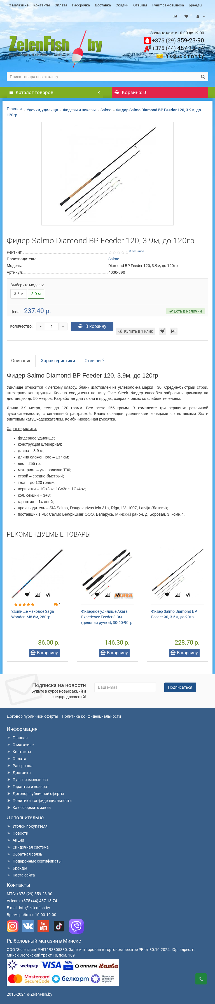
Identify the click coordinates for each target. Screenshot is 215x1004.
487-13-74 (178, 46)
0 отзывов (136, 250)
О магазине (19, 5)
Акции (15, 839)
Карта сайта (21, 873)
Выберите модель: (27, 283)
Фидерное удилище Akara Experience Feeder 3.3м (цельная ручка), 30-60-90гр (106, 615)
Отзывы (140, 5)
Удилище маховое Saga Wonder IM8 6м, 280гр (32, 613)
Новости (17, 832)
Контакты (41, 5)
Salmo (106, 108)
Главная (14, 107)
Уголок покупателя (27, 825)
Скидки (122, 5)
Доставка (103, 5)
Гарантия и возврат (28, 785)
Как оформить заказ (29, 806)
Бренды (195, 5)
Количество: (21, 325)
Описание (21, 359)
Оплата (61, 5)
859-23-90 (178, 39)
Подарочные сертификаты (34, 860)
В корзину (92, 325)
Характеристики (58, 359)
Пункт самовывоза (168, 5)
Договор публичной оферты (32, 715)
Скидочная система (28, 846)
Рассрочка (81, 5)
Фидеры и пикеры (79, 108)
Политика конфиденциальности (91, 715)
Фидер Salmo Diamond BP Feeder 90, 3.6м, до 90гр (174, 613)
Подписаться (180, 686)
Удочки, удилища (42, 108)
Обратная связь (24, 853)
